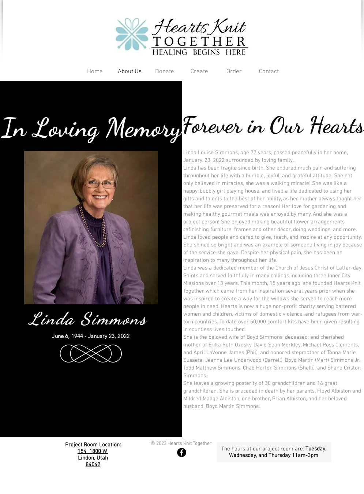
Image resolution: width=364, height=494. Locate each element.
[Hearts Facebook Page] (181, 452)
